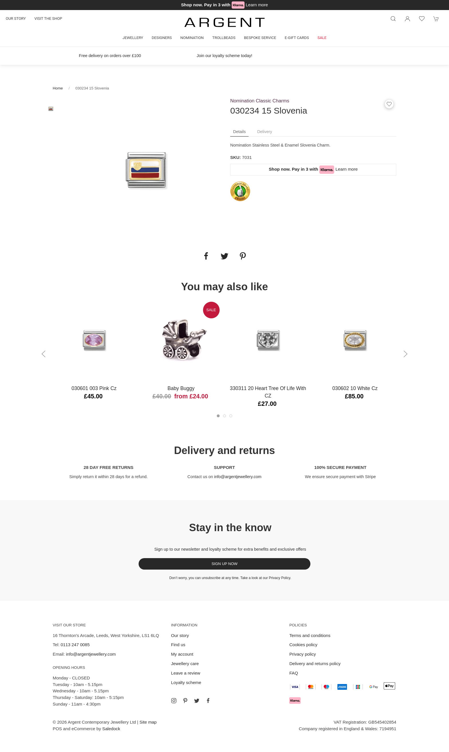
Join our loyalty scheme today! (224, 55)
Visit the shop (48, 18)
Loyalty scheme (186, 682)
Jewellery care (185, 663)
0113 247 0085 (75, 644)
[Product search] (393, 18)
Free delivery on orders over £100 (110, 55)
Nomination (192, 38)
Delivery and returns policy (314, 663)
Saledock (111, 728)
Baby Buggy (181, 388)
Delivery (264, 131)
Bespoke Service (260, 38)
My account (182, 654)
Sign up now (225, 564)
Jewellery (133, 38)
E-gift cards (297, 38)
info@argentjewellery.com (237, 476)
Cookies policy (303, 644)
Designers (162, 38)
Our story (16, 18)
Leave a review (185, 673)
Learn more (257, 4)
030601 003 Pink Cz (94, 388)
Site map (148, 722)
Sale (322, 38)
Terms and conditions (309, 635)
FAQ (293, 673)
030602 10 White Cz (354, 388)
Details (239, 131)
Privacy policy (302, 654)
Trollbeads (223, 38)
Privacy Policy (279, 578)
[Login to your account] (407, 18)
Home (58, 88)
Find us (178, 644)
